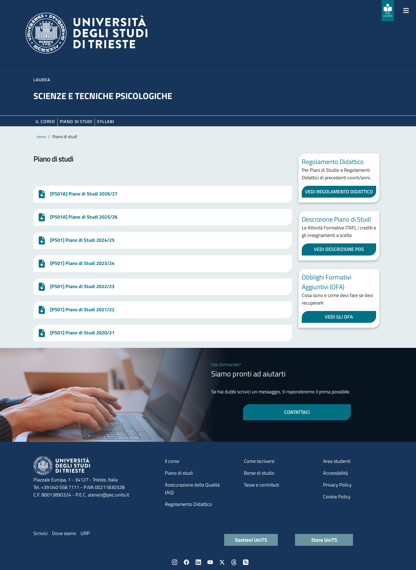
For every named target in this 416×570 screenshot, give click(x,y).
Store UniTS (324, 540)
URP (85, 533)
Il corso (45, 121)
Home (41, 136)
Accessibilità (335, 473)
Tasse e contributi (261, 484)
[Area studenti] (388, 10)
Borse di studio (259, 473)
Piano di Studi (76, 121)
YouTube (210, 562)
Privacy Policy (337, 484)
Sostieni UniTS (251, 540)
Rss (245, 562)
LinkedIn (198, 562)
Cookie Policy (337, 496)
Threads (234, 562)
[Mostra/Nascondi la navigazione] (406, 10)
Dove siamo (64, 533)
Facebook (186, 562)
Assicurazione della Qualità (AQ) (192, 488)
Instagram (174, 562)
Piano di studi (179, 473)
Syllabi (105, 121)
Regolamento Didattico (188, 504)
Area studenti (337, 461)
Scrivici (40, 533)
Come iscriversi (259, 461)
